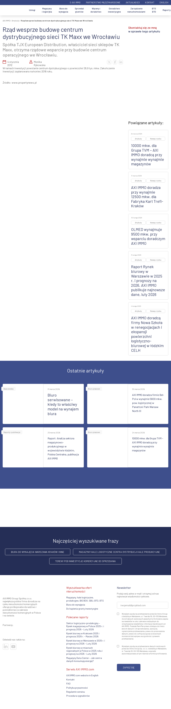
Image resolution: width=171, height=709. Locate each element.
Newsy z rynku (155, 139)
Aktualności (133, 2)
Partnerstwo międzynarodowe (103, 2)
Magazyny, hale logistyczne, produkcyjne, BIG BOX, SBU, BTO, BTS (85, 599)
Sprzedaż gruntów (79, 10)
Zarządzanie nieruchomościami (136, 10)
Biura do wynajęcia (63, 10)
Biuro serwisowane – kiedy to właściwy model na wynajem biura (63, 404)
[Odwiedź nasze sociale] (6, 647)
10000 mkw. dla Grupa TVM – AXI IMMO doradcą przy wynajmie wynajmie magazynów (147, 154)
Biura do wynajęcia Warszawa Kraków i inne (37, 552)
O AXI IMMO (75, 2)
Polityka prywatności (77, 687)
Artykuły (15, 20)
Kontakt (149, 2)
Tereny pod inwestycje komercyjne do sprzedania (85, 561)
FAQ (68, 683)
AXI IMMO (6, 20)
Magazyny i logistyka (47, 10)
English (164, 2)
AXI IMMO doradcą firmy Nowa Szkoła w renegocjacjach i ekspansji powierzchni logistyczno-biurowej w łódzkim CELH (147, 333)
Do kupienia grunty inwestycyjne (82, 608)
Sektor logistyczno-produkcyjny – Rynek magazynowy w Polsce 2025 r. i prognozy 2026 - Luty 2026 (85, 626)
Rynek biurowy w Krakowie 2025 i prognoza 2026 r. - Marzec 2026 (82, 635)
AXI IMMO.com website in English (82, 675)
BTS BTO (154, 10)
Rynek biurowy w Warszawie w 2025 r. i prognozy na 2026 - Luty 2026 (85, 642)
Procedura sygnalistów (78, 695)
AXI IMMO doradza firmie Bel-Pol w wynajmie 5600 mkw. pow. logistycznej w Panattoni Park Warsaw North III (148, 402)
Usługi (32, 10)
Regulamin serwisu (75, 691)
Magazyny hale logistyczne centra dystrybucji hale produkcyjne (119, 552)
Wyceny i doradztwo (96, 10)
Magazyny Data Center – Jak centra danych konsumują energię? (84, 659)
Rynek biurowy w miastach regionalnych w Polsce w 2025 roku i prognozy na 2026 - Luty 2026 (84, 650)
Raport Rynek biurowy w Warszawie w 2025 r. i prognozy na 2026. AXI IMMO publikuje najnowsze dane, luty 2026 (148, 280)
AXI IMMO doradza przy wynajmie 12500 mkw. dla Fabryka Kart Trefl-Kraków (147, 196)
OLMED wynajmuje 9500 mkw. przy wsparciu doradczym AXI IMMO (148, 236)
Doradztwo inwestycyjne (114, 10)
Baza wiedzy (9, 389)
